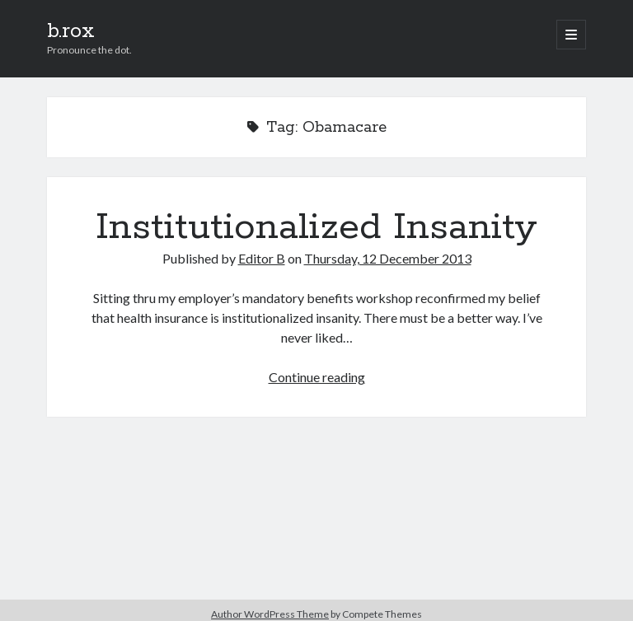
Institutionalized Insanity (316, 227)
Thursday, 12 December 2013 (387, 258)
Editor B (261, 258)
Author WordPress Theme (270, 614)
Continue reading (317, 377)
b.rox (71, 31)
